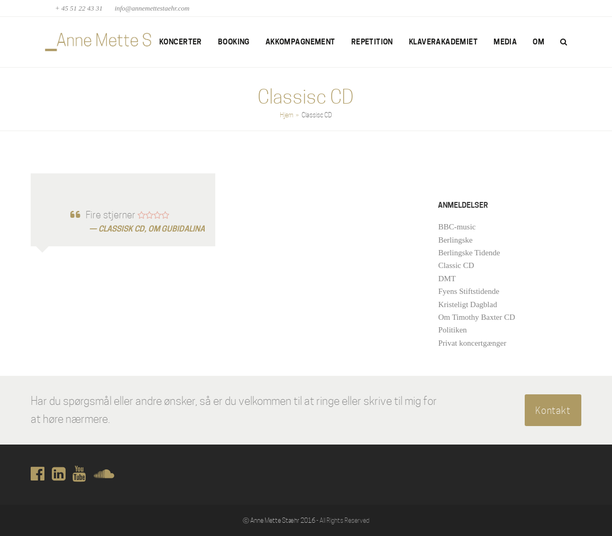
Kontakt (553, 410)
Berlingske (455, 240)
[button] (563, 42)
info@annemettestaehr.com (152, 8)
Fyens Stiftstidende (468, 291)
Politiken (452, 330)
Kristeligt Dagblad (467, 304)
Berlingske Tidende (469, 252)
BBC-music (457, 227)
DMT (446, 278)
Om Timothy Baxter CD (476, 317)
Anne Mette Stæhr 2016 (282, 520)
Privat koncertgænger (472, 343)
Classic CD (456, 265)
